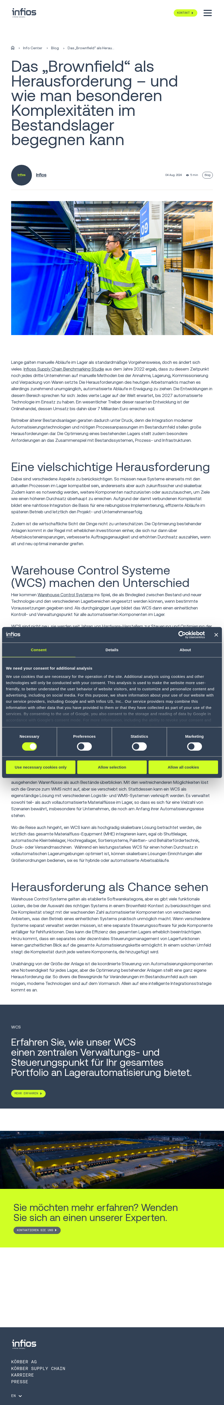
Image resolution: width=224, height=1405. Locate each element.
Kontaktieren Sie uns (35, 1230)
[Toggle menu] (207, 13)
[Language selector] (17, 1396)
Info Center (32, 48)
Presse (19, 1381)
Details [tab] (112, 650)
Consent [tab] (39, 650)
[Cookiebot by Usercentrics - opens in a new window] (182, 635)
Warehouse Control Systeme (65, 594)
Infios (41, 175)
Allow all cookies (183, 767)
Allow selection (112, 767)
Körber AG (24, 1361)
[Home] (12, 48)
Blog (55, 48)
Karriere (22, 1375)
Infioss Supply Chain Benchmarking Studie (64, 369)
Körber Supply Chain (38, 1368)
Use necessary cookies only (41, 767)
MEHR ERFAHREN (26, 1093)
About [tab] (185, 650)
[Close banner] (216, 635)
